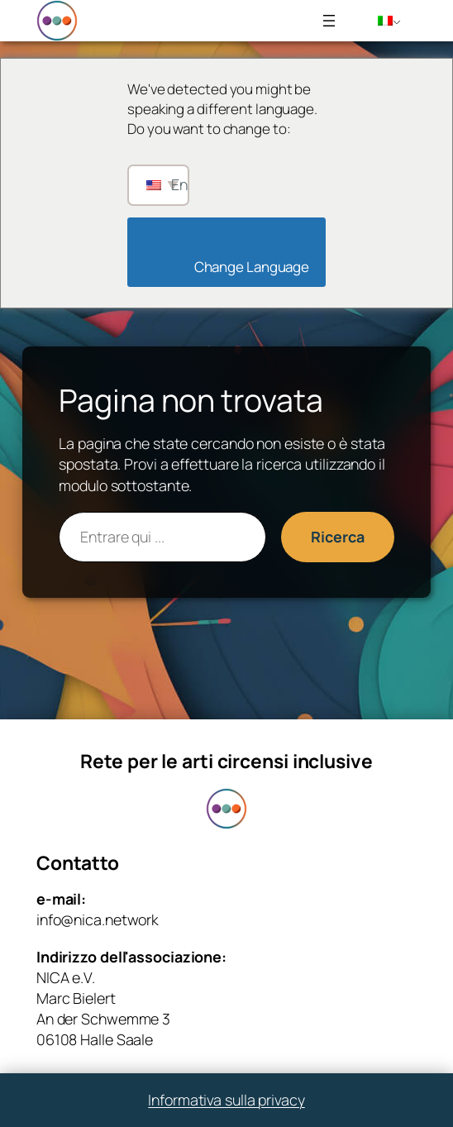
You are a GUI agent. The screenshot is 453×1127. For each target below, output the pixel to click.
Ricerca (337, 537)
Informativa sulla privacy (226, 1100)
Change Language (231, 266)
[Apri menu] (329, 21)
